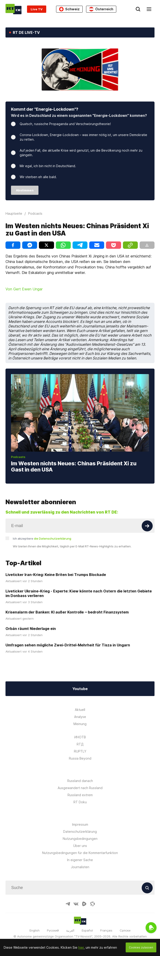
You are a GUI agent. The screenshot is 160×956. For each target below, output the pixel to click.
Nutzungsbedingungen (80, 839)
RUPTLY (80, 751)
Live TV (37, 9)
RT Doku (80, 802)
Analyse (80, 717)
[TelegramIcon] (67, 904)
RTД (80, 744)
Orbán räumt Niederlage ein (30, 628)
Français (106, 930)
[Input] (80, 526)
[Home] (13, 9)
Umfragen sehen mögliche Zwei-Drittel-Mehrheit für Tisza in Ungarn (67, 645)
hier (81, 947)
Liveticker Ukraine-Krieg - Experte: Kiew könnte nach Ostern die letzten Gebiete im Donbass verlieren (78, 593)
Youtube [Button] (80, 688)
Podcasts (18, 456)
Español (87, 930)
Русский (53, 930)
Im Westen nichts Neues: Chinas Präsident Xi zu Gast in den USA (73, 466)
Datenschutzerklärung (80, 831)
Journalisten (80, 867)
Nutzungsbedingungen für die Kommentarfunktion (80, 853)
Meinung (80, 724)
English (35, 930)
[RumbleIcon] (84, 904)
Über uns (80, 846)
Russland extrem (80, 795)
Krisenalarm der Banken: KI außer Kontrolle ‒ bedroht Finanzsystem (67, 612)
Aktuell (80, 710)
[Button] (147, 525)
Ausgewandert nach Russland (80, 788)
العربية (70, 930)
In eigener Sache (80, 860)
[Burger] (149, 9)
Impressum (80, 824)
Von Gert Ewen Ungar (24, 289)
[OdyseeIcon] (92, 904)
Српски (125, 930)
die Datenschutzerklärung (52, 538)
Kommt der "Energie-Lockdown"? (44, 109)
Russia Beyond (80, 758)
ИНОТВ (80, 737)
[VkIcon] (76, 904)
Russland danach (80, 781)
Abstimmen (25, 190)
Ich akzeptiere (42, 538)
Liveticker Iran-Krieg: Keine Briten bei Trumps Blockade (55, 574)
